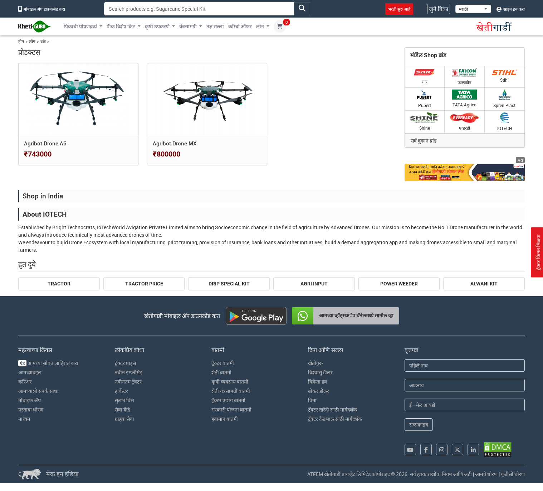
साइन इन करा (510, 9)
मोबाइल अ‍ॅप (29, 400)
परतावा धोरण (30, 409)
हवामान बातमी (224, 418)
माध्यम (24, 418)
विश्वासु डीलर (320, 372)
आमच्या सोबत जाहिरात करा (48, 363)
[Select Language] (473, 9)
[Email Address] (465, 405)
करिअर (25, 381)
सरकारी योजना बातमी (231, 409)
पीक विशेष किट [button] (121, 26)
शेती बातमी (221, 372)
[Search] (199, 8)
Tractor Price (144, 284)
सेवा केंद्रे (122, 409)
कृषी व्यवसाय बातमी (229, 381)
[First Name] (465, 365)
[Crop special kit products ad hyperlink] (465, 172)
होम (21, 41)
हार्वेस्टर (121, 390)
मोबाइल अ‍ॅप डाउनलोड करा (41, 9)
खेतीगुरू (315, 363)
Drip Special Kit (229, 284)
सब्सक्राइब (418, 424)
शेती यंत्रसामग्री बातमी (230, 390)
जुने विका (438, 9)
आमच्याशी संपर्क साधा (38, 390)
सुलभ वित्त (124, 400)
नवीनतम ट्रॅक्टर (128, 381)
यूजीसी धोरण (513, 474)
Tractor (59, 284)
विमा (312, 400)
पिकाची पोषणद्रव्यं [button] (80, 26)
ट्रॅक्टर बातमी (222, 363)
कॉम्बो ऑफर (240, 26)
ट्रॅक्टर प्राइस (125, 363)
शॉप (32, 41)
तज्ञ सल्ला (215, 26)
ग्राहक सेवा (124, 418)
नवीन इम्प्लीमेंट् (128, 372)
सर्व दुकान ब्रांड (423, 140)
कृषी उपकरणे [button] (157, 26)
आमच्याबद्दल (29, 372)
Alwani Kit (484, 284)
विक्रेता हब (317, 381)
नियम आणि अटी (457, 474)
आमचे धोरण (486, 474)
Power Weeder (399, 284)
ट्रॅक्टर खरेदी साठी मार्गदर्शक (332, 409)
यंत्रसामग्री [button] (188, 26)
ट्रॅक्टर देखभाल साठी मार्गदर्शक (335, 418)
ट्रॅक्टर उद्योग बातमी (228, 400)
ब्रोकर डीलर (318, 390)
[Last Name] (465, 385)
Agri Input (314, 284)
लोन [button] (260, 26)
